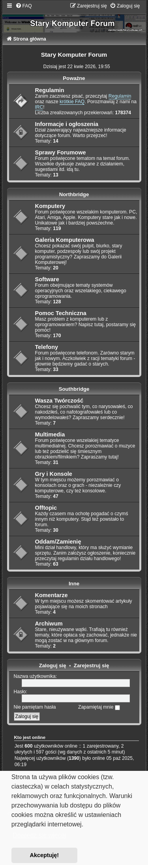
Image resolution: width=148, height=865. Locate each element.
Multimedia (50, 434)
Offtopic (46, 508)
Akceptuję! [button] (44, 855)
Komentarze (51, 595)
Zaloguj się (52, 665)
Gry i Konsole (53, 474)
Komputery (50, 206)
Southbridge (74, 389)
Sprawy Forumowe (60, 152)
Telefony (46, 347)
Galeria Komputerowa (64, 240)
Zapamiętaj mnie (99, 707)
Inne (74, 584)
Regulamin (49, 90)
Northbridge (74, 194)
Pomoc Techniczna (60, 313)
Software (47, 279)
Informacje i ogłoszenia (67, 124)
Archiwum (49, 623)
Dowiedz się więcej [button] (39, 835)
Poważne (74, 78)
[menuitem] (23, 6)
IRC (39, 107)
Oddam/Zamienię (58, 541)
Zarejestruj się (91, 665)
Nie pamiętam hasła (35, 707)
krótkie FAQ (72, 101)
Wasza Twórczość (59, 400)
